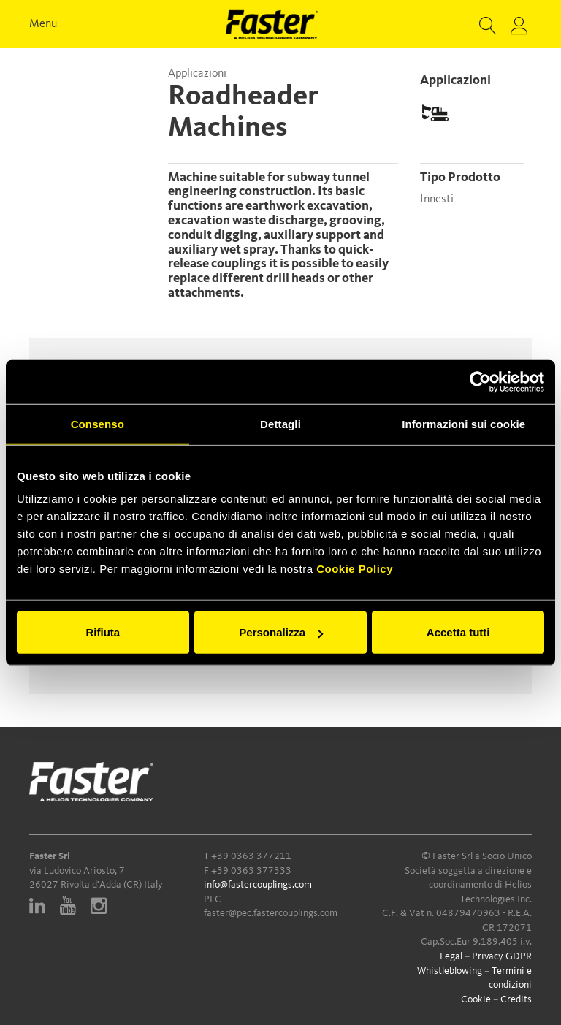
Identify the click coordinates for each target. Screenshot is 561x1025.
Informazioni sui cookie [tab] (463, 423)
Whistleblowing (449, 971)
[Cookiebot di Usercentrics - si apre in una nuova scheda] (480, 381)
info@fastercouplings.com (258, 885)
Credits (516, 999)
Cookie (476, 999)
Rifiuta (102, 632)
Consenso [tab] (97, 423)
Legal (451, 956)
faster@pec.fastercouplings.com (270, 913)
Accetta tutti (458, 632)
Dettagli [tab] (280, 423)
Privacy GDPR (502, 956)
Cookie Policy (354, 569)
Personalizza (281, 632)
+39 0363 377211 (251, 856)
